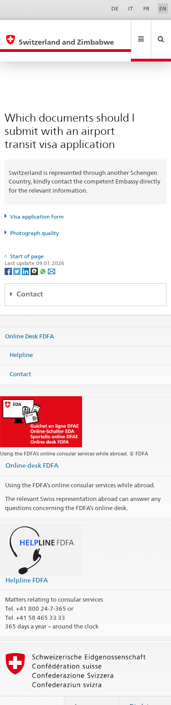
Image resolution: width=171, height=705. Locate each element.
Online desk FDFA (31, 446)
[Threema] (35, 251)
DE (115, 8)
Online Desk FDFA (29, 316)
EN (162, 8)
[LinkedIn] (26, 251)
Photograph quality (34, 213)
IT (130, 8)
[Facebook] (9, 251)
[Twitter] (17, 251)
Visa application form (37, 197)
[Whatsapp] (43, 251)
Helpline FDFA (26, 560)
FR (146, 8)
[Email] (51, 251)
